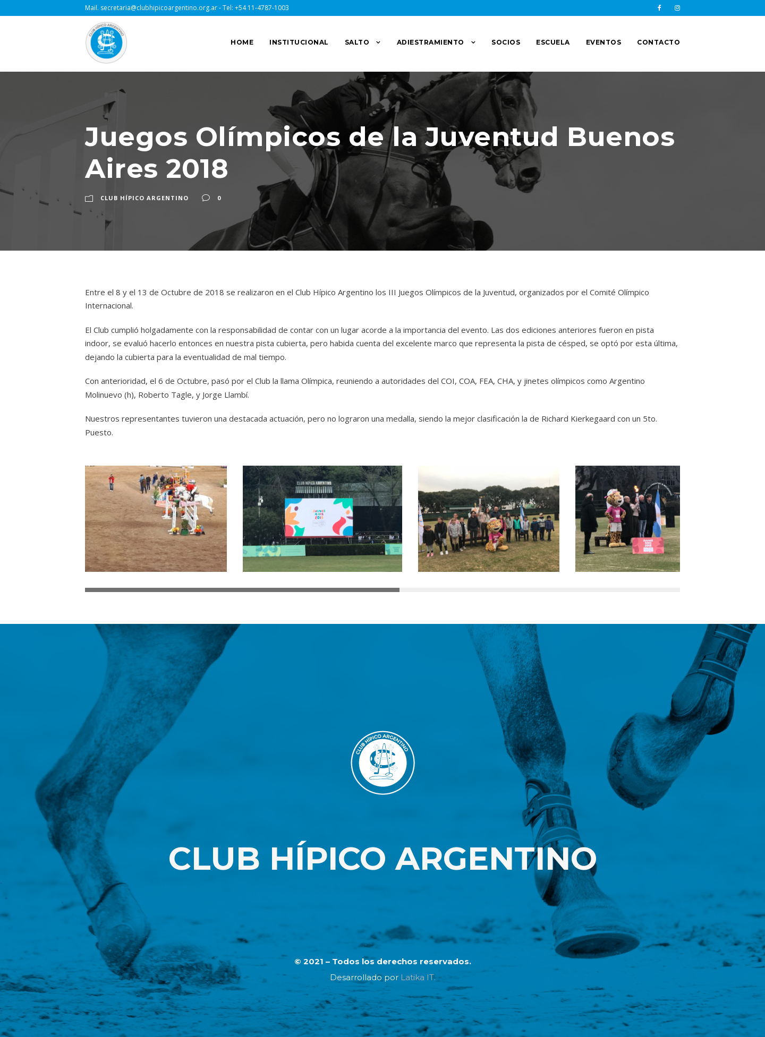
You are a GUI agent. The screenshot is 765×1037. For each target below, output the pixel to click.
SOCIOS (505, 42)
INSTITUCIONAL (299, 42)
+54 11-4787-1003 (262, 7)
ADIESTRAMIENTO (430, 42)
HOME (242, 42)
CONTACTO (658, 42)
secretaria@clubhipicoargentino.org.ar (158, 7)
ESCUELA (553, 42)
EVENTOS (604, 42)
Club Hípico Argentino (144, 198)
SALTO (357, 42)
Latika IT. (418, 977)
